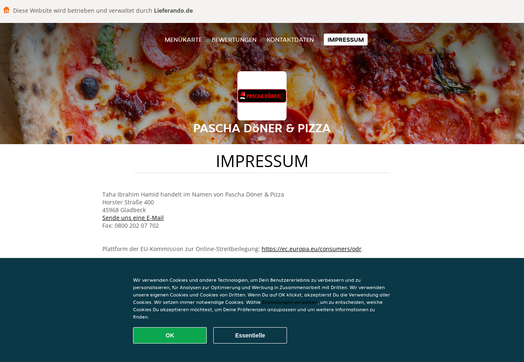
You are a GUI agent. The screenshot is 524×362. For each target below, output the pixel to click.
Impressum (346, 39)
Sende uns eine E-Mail (133, 218)
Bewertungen (234, 39)
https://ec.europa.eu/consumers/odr (311, 249)
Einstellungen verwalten (290, 302)
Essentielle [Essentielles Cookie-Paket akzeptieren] (250, 335)
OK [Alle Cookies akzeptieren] (170, 335)
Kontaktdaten (290, 39)
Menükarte (183, 39)
